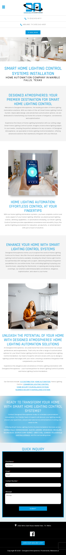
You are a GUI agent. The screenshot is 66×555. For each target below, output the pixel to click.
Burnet (30, 432)
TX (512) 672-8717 (34, 18)
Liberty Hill (38, 432)
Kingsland (57, 430)
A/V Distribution (27, 382)
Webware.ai (54, 551)
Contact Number (12, 481)
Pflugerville (57, 432)
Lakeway (38, 430)
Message (9, 492)
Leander (47, 432)
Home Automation (42, 382)
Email (8, 471)
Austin (32, 430)
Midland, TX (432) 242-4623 (34, 24)
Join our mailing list (33, 543)
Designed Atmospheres (31, 551)
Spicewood (47, 430)
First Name (10, 462)
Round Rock (9, 432)
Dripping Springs (23, 435)
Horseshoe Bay (22, 430)
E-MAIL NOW (33, 32)
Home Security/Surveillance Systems (33, 387)
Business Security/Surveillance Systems (33, 390)
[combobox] (7, 485)
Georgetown (20, 432)
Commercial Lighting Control (36, 384)
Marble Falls (9, 430)
